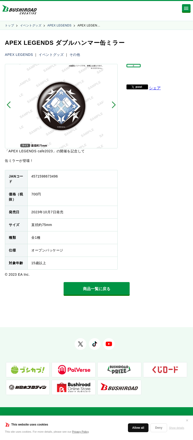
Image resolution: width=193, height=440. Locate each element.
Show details (176, 427)
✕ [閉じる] (187, 420)
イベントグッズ (30, 25)
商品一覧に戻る (96, 289)
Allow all (138, 427)
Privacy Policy (80, 431)
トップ (9, 25)
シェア (155, 95)
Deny (158, 427)
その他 (74, 55)
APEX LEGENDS (59, 25)
